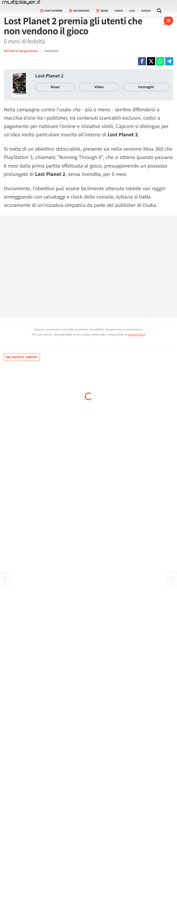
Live (132, 10)
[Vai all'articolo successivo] (5, 579)
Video (119, 10)
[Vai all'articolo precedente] (172, 579)
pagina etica (136, 334)
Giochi (146, 10)
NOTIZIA (9, 51)
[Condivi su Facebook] (142, 61)
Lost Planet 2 (49, 75)
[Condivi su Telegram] (169, 61)
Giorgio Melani (29, 51)
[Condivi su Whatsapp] (160, 61)
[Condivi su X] (151, 61)
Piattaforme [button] (51, 10)
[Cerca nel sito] (159, 11)
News (55, 86)
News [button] (102, 10)
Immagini (146, 86)
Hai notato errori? (22, 357)
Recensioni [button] (79, 10)
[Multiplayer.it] (21, 2)
